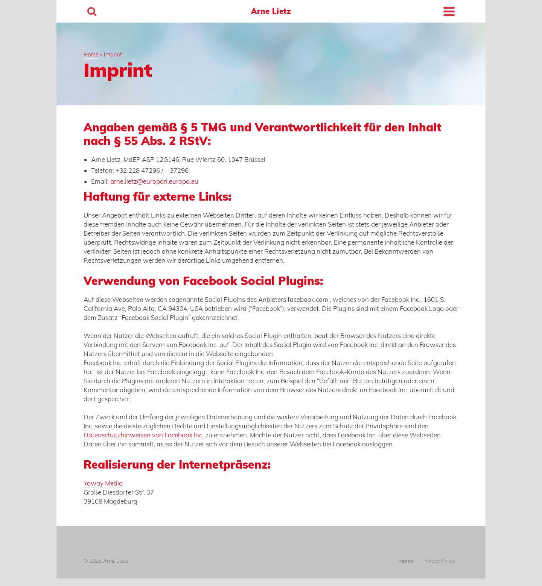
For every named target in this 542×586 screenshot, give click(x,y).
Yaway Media (103, 483)
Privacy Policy (438, 560)
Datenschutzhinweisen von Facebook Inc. (144, 435)
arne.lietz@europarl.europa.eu (154, 181)
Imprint (405, 560)
